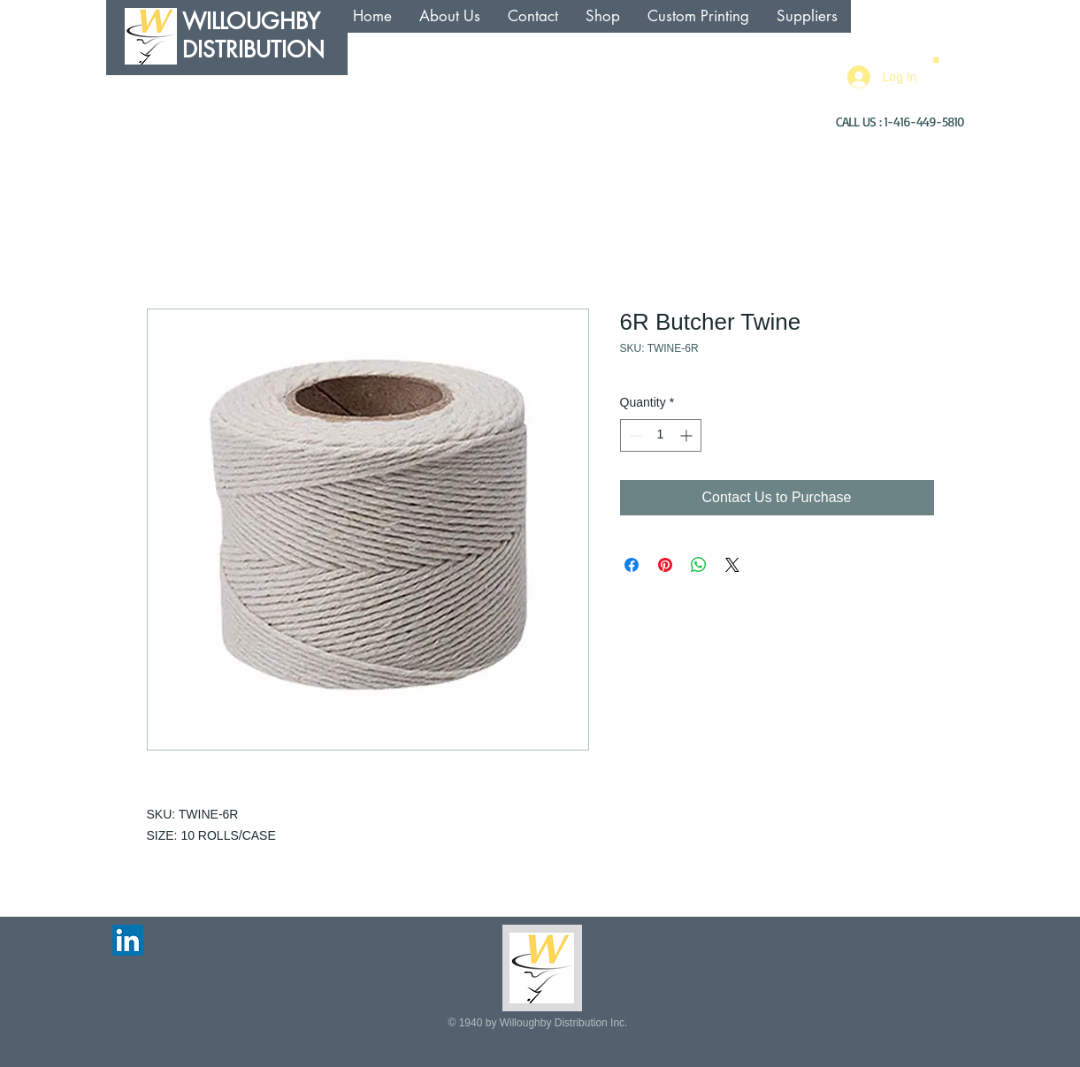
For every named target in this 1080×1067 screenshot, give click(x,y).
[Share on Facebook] (631, 564)
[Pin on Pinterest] (665, 564)
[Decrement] (634, 435)
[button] (936, 59)
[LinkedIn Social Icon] (127, 940)
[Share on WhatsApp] (698, 564)
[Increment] (688, 435)
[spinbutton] (661, 435)
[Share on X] (732, 564)
